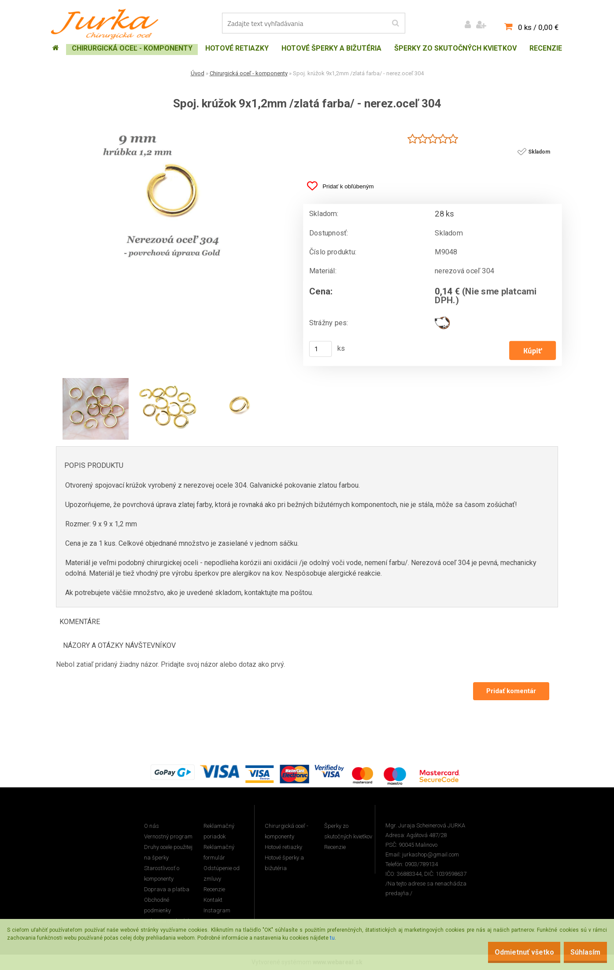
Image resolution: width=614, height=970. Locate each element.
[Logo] (106, 24)
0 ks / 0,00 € (538, 27)
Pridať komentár (510, 691)
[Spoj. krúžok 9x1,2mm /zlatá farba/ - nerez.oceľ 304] (173, 125)
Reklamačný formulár (218, 852)
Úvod (197, 73)
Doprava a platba (166, 889)
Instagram (216, 911)
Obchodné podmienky (157, 905)
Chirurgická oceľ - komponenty (249, 73)
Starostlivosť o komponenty (161, 873)
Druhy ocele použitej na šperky (168, 852)
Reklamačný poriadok (218, 831)
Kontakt (212, 900)
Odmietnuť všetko (510, 952)
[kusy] (320, 349)
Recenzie (214, 889)
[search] (395, 23)
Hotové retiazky (283, 847)
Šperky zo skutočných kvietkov (348, 831)
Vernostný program (168, 837)
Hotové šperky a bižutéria (284, 863)
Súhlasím (581, 952)
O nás (151, 826)
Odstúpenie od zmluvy (221, 873)
